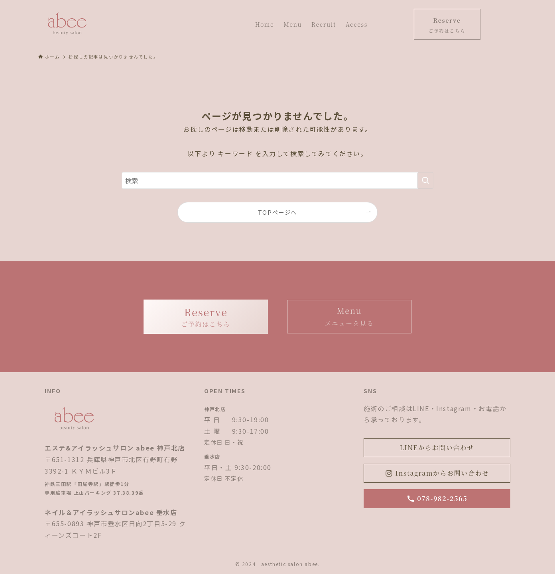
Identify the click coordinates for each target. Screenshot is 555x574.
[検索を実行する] (425, 180)
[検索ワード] (277, 180)
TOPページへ (277, 212)
